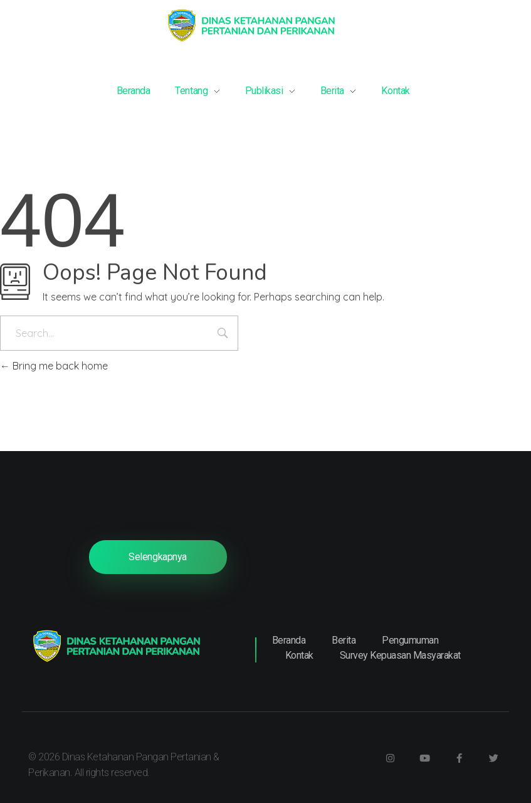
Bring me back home (54, 365)
